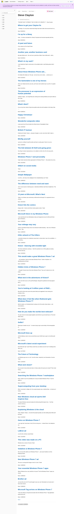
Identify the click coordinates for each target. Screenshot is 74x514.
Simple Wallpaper (25, 175)
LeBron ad (22, 431)
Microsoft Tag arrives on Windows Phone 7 (35, 489)
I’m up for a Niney (25, 34)
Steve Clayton (31, 11)
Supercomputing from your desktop (32, 386)
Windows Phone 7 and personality (31, 157)
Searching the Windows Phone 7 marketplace (36, 375)
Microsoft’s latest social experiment (32, 343)
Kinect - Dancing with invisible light (32, 246)
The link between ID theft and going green (34, 148)
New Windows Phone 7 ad (28, 459)
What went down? (25, 365)
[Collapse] (14, 10)
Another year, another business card (32, 52)
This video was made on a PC (29, 440)
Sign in (71, 1)
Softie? (21, 322)
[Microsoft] (2, 1)
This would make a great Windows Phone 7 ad (36, 256)
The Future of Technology (28, 354)
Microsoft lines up (25, 333)
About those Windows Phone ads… (32, 72)
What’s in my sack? (25, 61)
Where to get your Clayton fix (29, 25)
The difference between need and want (33, 184)
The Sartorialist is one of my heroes (32, 81)
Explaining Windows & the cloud (31, 409)
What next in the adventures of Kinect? (33, 278)
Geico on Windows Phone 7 (29, 420)
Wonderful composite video (29, 121)
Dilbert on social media (27, 166)
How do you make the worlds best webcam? (35, 312)
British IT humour (25, 130)
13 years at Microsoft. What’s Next (31, 194)
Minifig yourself (24, 139)
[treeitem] (8, 16)
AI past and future (25, 43)
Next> (19, 499)
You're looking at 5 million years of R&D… (34, 288)
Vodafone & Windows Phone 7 (30, 449)
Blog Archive (24, 11)
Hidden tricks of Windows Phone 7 (31, 267)
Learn (19, 11)
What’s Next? (23, 104)
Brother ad (22, 479)
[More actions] (55, 11)
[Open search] (68, 2)
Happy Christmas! (25, 115)
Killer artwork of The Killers (29, 235)
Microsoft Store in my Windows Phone (33, 214)
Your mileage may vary (27, 224)
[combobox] (8, 13)
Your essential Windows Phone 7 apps (33, 468)
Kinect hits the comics (27, 205)
